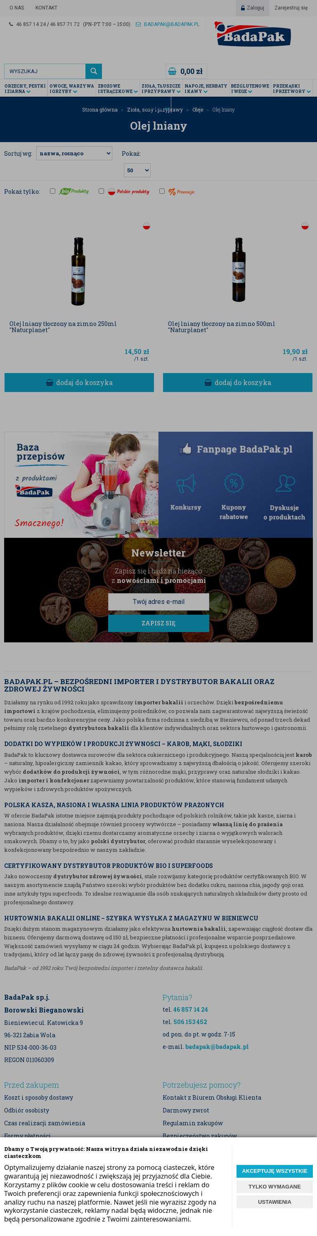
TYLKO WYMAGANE (274, 1187)
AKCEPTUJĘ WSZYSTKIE (274, 1171)
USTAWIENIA (274, 1202)
